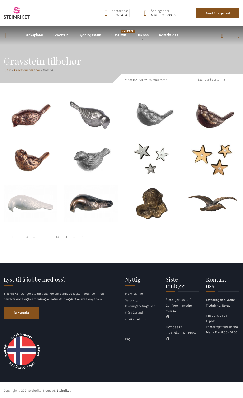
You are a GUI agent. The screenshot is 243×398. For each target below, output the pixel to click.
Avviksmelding (135, 319)
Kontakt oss (168, 35)
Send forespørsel (218, 13)
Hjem (11, 35)
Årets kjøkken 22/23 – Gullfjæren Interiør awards (181, 305)
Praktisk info (134, 293)
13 (57, 236)
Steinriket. (63, 390)
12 (49, 236)
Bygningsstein (90, 35)
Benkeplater (33, 35)
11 (41, 236)
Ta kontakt (21, 312)
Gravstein (60, 35)
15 (73, 236)
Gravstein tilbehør (27, 70)
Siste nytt (121, 33)
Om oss (142, 35)
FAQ (127, 339)
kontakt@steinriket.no (222, 327)
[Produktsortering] (217, 79)
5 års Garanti (134, 312)
